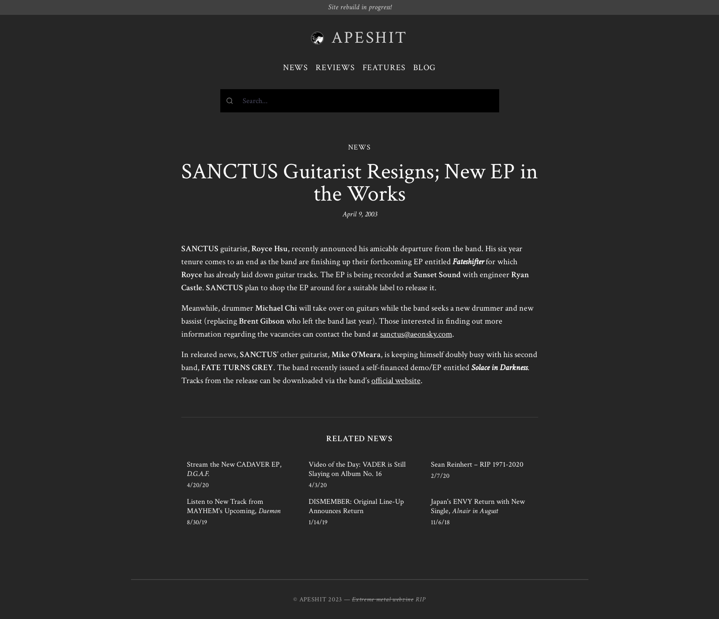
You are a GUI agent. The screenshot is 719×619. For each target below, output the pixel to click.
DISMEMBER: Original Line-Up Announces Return (356, 506)
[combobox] (359, 100)
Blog (424, 67)
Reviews (335, 67)
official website (396, 380)
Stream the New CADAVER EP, (234, 469)
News (296, 67)
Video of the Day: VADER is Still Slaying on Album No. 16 (357, 469)
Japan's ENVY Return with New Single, (478, 506)
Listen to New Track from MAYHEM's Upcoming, (234, 506)
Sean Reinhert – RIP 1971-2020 (477, 464)
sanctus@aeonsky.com (416, 334)
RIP (421, 599)
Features (384, 67)
